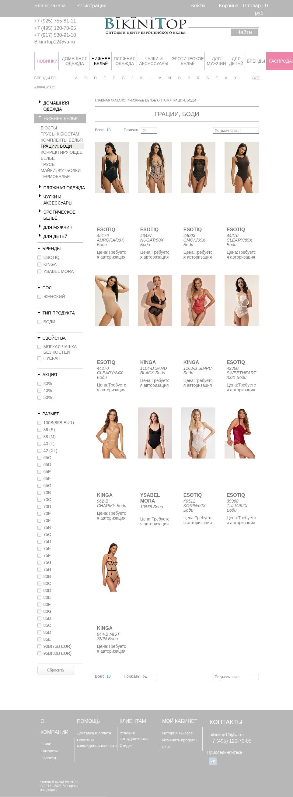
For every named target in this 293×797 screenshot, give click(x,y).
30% (48, 383)
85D (47, 632)
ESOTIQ (52, 257)
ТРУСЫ (48, 164)
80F (47, 604)
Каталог (120, 100)
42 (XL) (51, 450)
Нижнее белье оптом (149, 100)
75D (47, 541)
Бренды (52, 248)
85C (47, 625)
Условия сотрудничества (134, 736)
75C (47, 534)
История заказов (177, 733)
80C (47, 583)
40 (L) (49, 443)
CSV (166, 747)
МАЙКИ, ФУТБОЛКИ (61, 170)
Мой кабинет (179, 721)
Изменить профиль (179, 740)
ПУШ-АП (52, 358)
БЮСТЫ (49, 127)
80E (47, 597)
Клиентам (133, 721)
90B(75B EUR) (58, 646)
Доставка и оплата (94, 733)
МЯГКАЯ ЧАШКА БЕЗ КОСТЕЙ (60, 349)
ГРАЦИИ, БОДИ (56, 146)
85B (47, 618)
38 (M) (50, 436)
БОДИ (49, 321)
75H (47, 569)
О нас (45, 744)
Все (256, 78)
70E (47, 513)
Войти (197, 6)
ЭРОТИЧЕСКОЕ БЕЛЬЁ (60, 215)
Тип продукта (59, 313)
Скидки (126, 745)
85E (47, 639)
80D (47, 590)
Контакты (49, 751)
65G (47, 485)
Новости (48, 758)
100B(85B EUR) (59, 422)
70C (47, 499)
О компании (54, 727)
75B (47, 527)
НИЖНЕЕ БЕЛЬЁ (61, 118)
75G (47, 562)
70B (47, 492)
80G (47, 611)
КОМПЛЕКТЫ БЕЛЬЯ (62, 140)
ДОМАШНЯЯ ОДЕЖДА (56, 106)
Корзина (229, 6)
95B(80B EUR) (58, 653)
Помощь (88, 721)
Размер (51, 413)
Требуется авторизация (111, 254)
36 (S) (49, 429)
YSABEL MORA (59, 271)
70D (47, 506)
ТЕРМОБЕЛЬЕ (55, 176)
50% (48, 397)
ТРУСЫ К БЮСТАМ (60, 134)
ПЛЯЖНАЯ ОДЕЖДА (64, 187)
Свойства (54, 338)
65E (47, 471)
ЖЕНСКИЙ (54, 296)
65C (47, 457)
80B (47, 576)
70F (47, 520)
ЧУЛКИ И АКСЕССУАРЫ (58, 199)
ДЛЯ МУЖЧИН (58, 227)
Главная (102, 100)
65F (47, 478)
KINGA (50, 264)
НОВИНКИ (47, 61)
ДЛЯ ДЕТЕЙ (56, 236)
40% (48, 390)
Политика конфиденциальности (97, 743)
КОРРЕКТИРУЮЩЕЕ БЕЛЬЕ (62, 155)
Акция (50, 374)
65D (47, 464)
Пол (47, 287)
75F (47, 555)
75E (47, 548)
